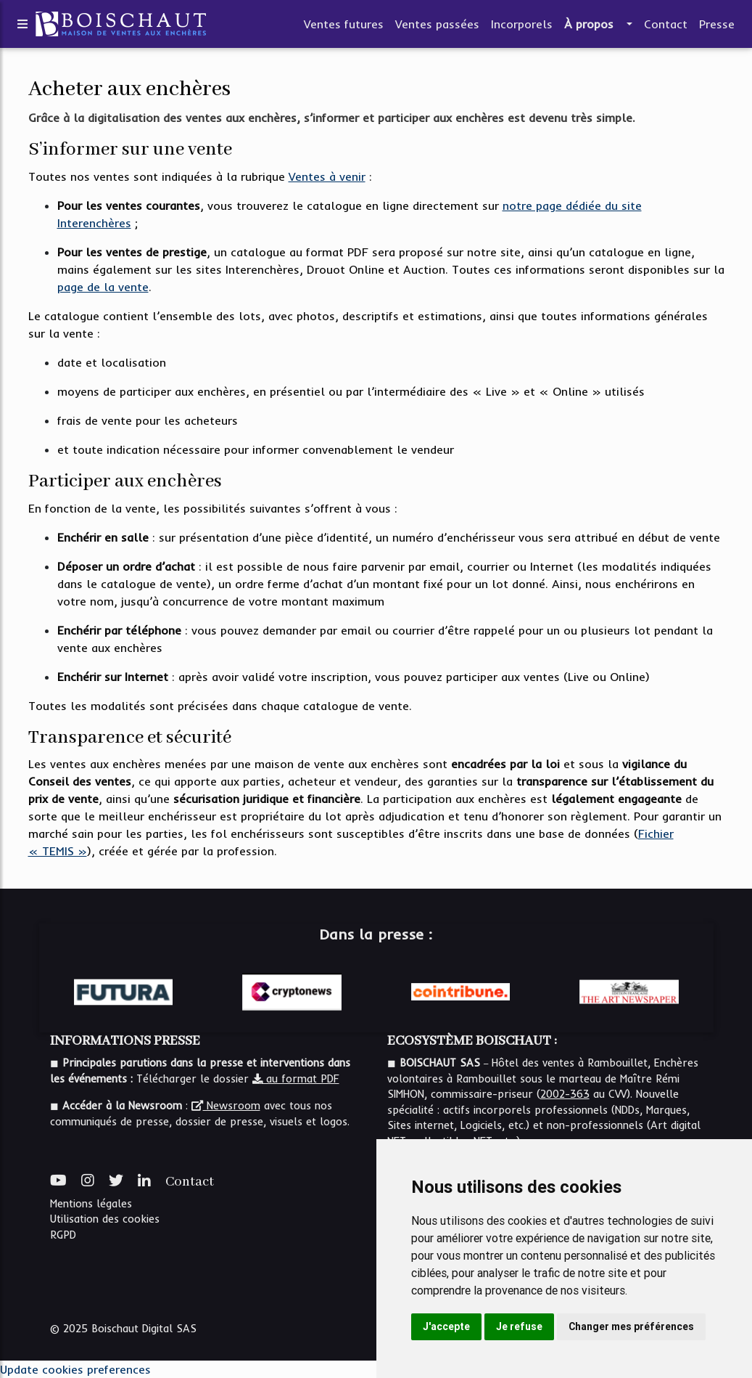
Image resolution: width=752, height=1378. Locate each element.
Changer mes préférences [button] (631, 1326)
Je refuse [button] (519, 1326)
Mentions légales (91, 1203)
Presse (717, 27)
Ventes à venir (327, 176)
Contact (665, 27)
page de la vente (103, 287)
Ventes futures (344, 27)
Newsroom (225, 1105)
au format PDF (295, 1078)
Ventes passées (437, 27)
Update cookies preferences (75, 1369)
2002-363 (565, 1094)
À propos (588, 27)
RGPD (63, 1235)
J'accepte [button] (446, 1326)
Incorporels (522, 27)
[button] (628, 27)
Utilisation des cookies (105, 1219)
